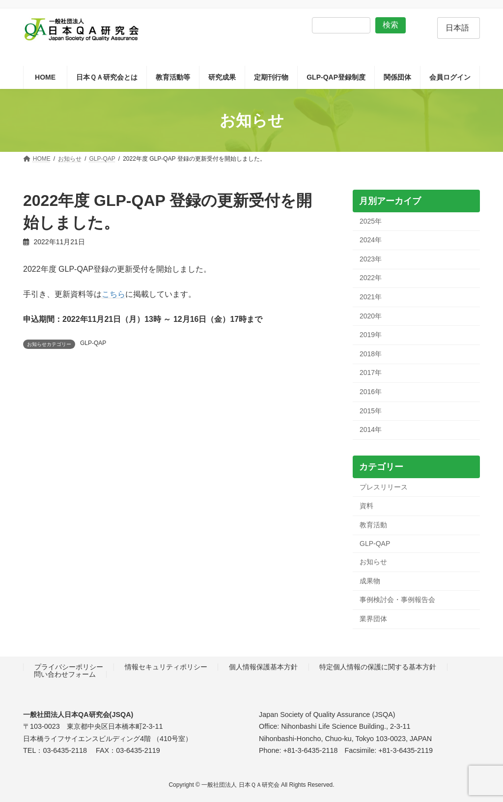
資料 (366, 506)
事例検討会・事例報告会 (397, 600)
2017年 (371, 373)
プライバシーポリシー (68, 667)
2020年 (371, 316)
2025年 (371, 221)
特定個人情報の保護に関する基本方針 (377, 667)
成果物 (370, 581)
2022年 (371, 278)
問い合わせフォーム (65, 674)
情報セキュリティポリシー (166, 667)
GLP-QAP (93, 343)
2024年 (371, 240)
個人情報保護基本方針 (263, 667)
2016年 (371, 392)
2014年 (371, 430)
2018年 (371, 354)
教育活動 (373, 525)
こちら (113, 294)
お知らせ (373, 562)
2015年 (371, 411)
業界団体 (373, 619)
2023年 (371, 259)
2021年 (371, 297)
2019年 (371, 335)
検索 (390, 25)
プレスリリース (384, 487)
